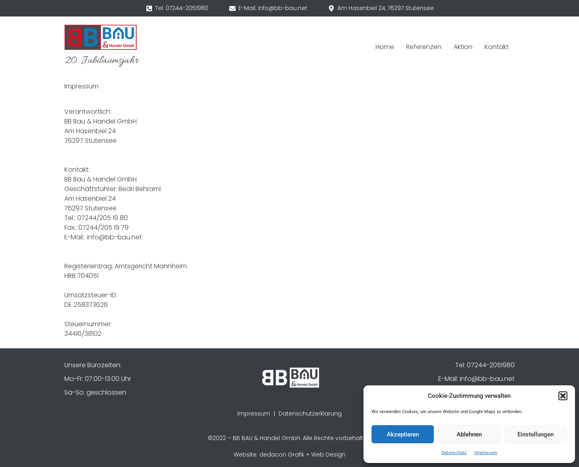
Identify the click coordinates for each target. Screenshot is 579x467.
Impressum (485, 452)
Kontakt (497, 46)
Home (385, 46)
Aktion (463, 46)
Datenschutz (453, 452)
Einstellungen (535, 434)
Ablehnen (469, 434)
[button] (563, 396)
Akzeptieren (403, 434)
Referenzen (423, 46)
